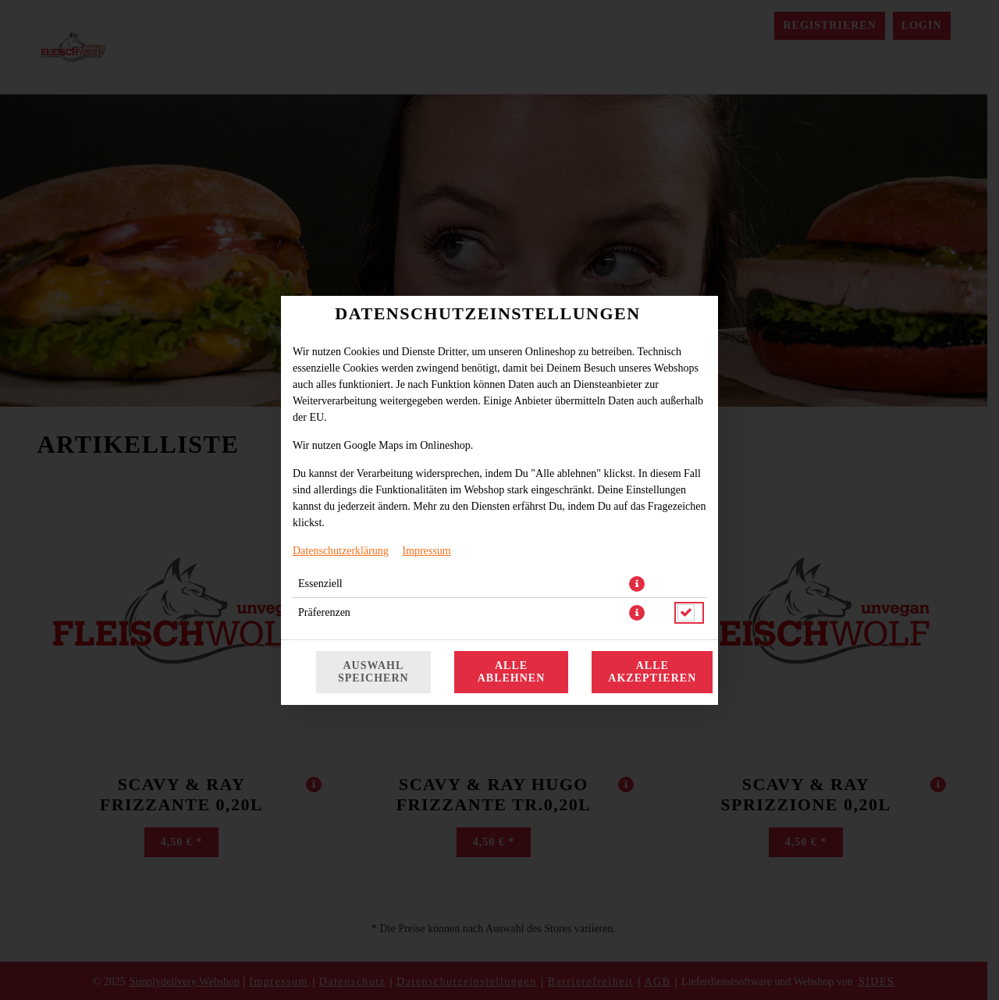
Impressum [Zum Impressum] (426, 551)
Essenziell (320, 583)
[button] (637, 584)
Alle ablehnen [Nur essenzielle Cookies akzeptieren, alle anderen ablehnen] (512, 672)
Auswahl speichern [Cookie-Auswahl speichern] (373, 672)
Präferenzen (324, 612)
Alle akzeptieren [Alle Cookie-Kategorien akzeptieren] (652, 672)
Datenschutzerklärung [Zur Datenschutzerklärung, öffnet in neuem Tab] (341, 551)
